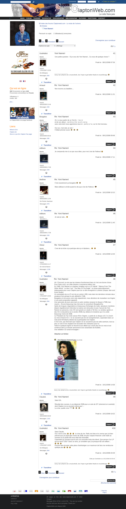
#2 (114, 85)
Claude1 (42, 397)
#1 (114, 53)
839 (48, 107)
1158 (48, 269)
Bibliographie (71, 18)
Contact (101, 18)
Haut (42, 473)
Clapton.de (13, 132)
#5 (114, 179)
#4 (114, 148)
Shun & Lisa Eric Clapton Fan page (21, 134)
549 (48, 170)
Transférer (46, 82)
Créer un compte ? (109, 1)
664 (48, 75)
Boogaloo (43, 117)
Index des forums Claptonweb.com (53, 23)
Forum (29, 18)
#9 (114, 397)
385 (48, 138)
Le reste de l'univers (74, 23)
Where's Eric (14, 129)
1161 (48, 418)
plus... (11, 102)
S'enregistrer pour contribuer (105, 40)
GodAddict (43, 53)
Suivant (61, 42)
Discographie (58, 18)
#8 (114, 279)
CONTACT (14, 498)
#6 (114, 213)
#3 (114, 117)
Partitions (92, 18)
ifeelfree (42, 180)
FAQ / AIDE (14, 503)
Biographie (46, 18)
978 (48, 204)
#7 (114, 245)
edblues (42, 148)
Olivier (41, 245)
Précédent (51, 42)
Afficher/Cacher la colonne (10, 18)
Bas (43, 42)
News (22, 18)
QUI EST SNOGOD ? (17, 501)
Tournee (36, 18)
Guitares (82, 18)
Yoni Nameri (48, 28)
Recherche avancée (108, 483)
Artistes (44, 26)
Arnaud (42, 85)
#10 (113, 428)
